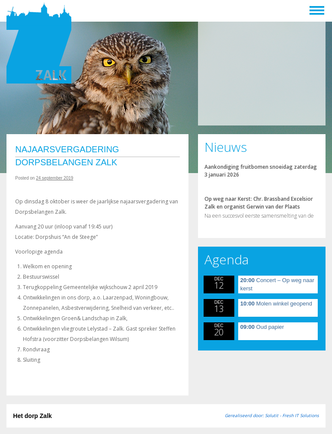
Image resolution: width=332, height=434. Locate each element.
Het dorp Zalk (32, 415)
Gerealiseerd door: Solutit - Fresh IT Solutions (272, 415)
